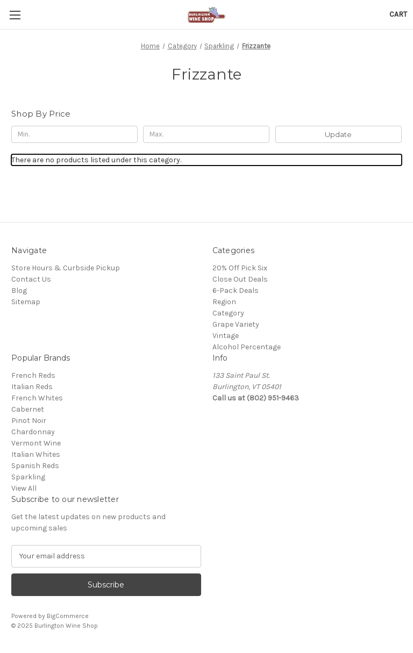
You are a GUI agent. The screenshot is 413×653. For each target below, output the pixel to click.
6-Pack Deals (235, 290)
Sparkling (28, 477)
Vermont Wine (36, 443)
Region (224, 301)
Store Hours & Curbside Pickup (65, 267)
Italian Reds (32, 386)
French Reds (33, 375)
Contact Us (31, 279)
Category (228, 313)
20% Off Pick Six (239, 267)
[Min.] (74, 134)
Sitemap (25, 301)
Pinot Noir (28, 420)
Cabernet (27, 409)
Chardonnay (33, 431)
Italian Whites (35, 454)
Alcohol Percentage (246, 346)
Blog (19, 290)
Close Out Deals (240, 279)
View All (24, 488)
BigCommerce (68, 616)
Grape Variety (235, 324)
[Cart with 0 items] (398, 14)
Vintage (225, 335)
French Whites (37, 398)
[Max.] (206, 134)
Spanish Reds (35, 465)
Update (338, 134)
